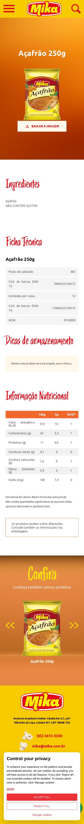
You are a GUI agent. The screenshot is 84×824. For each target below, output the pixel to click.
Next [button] (74, 625)
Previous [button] (10, 625)
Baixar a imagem (42, 126)
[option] (42, 631)
